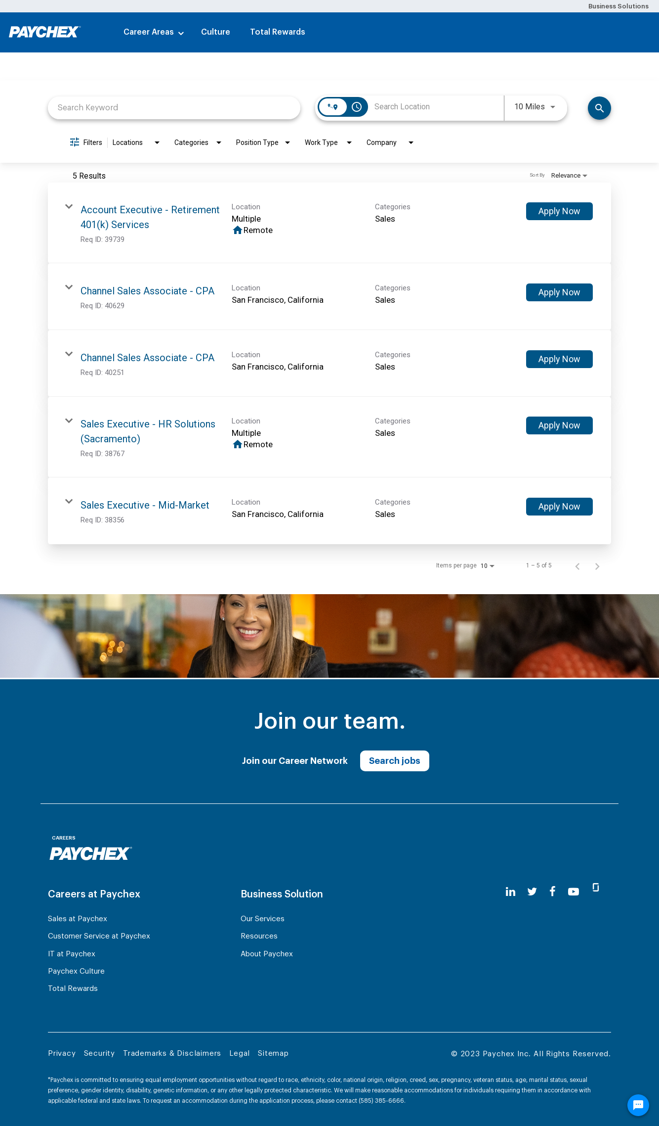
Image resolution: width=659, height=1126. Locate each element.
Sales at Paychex (77, 919)
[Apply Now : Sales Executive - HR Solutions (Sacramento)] (559, 425)
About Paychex (267, 954)
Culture (215, 32)
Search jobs (394, 760)
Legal (239, 1053)
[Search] (599, 108)
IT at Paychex (71, 954)
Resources (259, 936)
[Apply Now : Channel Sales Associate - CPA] (559, 292)
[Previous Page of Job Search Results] (577, 565)
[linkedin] (510, 891)
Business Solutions (618, 6)
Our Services (263, 919)
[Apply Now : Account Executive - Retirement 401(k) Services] (559, 211)
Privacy (62, 1053)
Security (99, 1053)
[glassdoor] (596, 891)
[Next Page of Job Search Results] (597, 565)
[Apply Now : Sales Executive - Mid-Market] (559, 507)
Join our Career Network (295, 760)
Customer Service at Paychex (99, 936)
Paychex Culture (76, 971)
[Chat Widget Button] (638, 1110)
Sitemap (273, 1053)
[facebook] (552, 891)
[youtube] (573, 891)
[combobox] (174, 107)
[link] (329, 223)
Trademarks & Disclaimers (172, 1053)
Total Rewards (277, 32)
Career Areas (149, 32)
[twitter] (532, 891)
